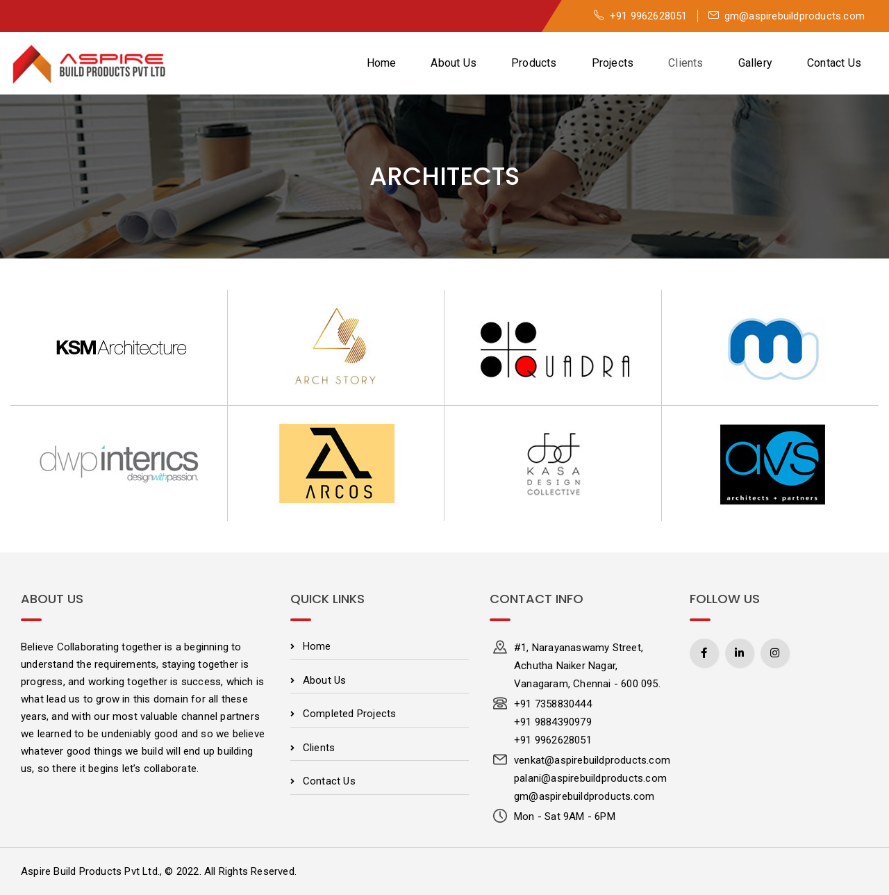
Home (382, 62)
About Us (453, 62)
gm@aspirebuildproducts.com (786, 16)
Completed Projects (350, 713)
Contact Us (834, 62)
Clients (685, 62)
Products (534, 62)
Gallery (755, 62)
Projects (613, 62)
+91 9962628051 (641, 16)
